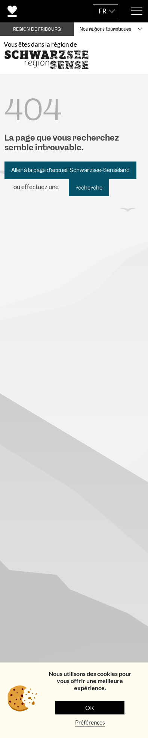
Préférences (90, 722)
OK (89, 707)
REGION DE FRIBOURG (37, 29)
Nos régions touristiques (105, 29)
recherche (88, 187)
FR (103, 11)
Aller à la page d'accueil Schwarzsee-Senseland (70, 170)
